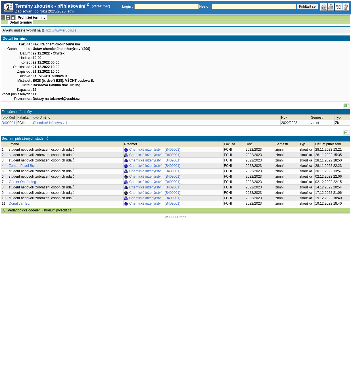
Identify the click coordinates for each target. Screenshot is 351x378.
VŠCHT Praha (175, 217)
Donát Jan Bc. (19, 203)
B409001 (8, 123)
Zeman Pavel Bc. (22, 166)
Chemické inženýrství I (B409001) (154, 150)
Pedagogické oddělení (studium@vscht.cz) (40, 210)
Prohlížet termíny (31, 18)
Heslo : (205, 7)
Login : (127, 7)
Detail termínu (20, 22)
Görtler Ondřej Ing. (23, 182)
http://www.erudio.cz (61, 30)
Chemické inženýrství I (50, 123)
